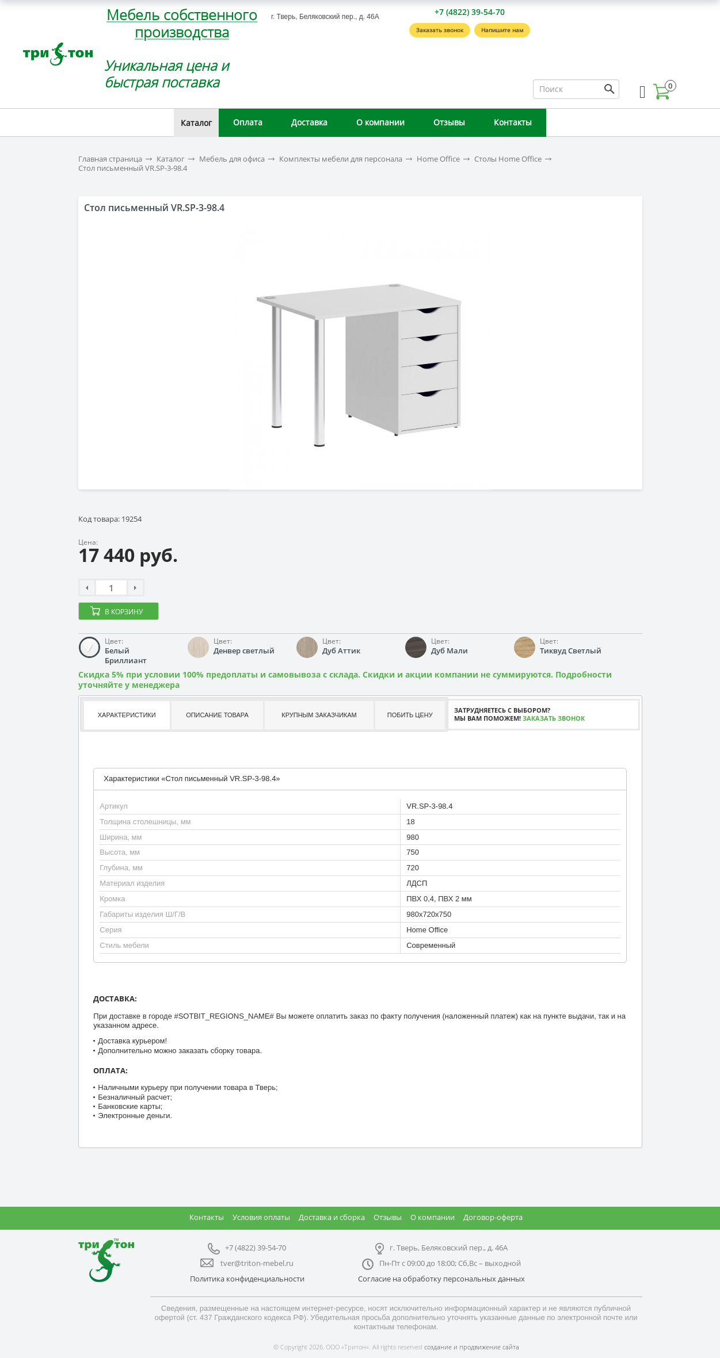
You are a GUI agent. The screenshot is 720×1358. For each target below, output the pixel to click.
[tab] (126, 715)
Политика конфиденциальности (247, 1278)
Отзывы (449, 122)
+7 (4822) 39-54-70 (470, 11)
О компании (380, 122)
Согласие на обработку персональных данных (441, 1278)
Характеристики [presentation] (127, 714)
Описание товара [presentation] (217, 714)
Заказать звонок (439, 30)
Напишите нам (502, 30)
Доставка (309, 122)
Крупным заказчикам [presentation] (318, 714)
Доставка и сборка (332, 1217)
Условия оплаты (261, 1217)
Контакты (513, 122)
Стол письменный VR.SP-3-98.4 (132, 168)
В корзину (124, 612)
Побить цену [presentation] (410, 714)
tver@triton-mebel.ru (257, 1263)
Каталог (196, 122)
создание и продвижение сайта (471, 1346)
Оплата (247, 122)
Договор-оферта (493, 1217)
